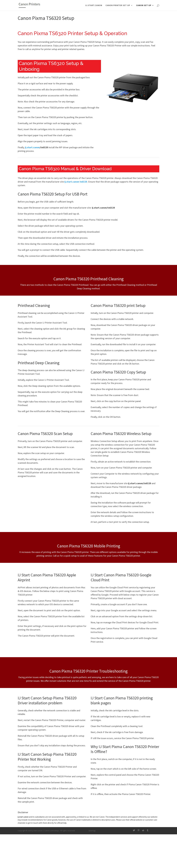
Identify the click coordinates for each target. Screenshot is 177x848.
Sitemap (92, 830)
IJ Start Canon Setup (35, 697)
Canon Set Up (143, 5)
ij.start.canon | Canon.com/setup (45, 830)
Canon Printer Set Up (118, 5)
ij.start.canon (93, 5)
